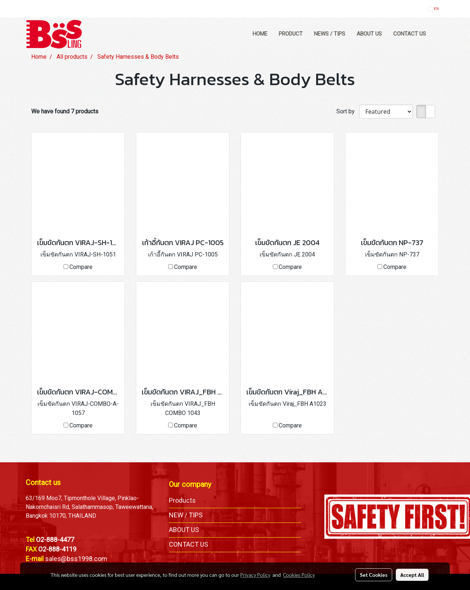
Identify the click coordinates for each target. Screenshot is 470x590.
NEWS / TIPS (329, 33)
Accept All (412, 574)
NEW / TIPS (186, 515)
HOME (260, 33)
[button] (438, 34)
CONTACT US (409, 33)
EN (433, 9)
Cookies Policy (299, 574)
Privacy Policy (255, 574)
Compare (81, 266)
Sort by (347, 111)
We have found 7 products (64, 111)
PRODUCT (291, 33)
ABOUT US (369, 33)
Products (182, 500)
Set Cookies (373, 574)
